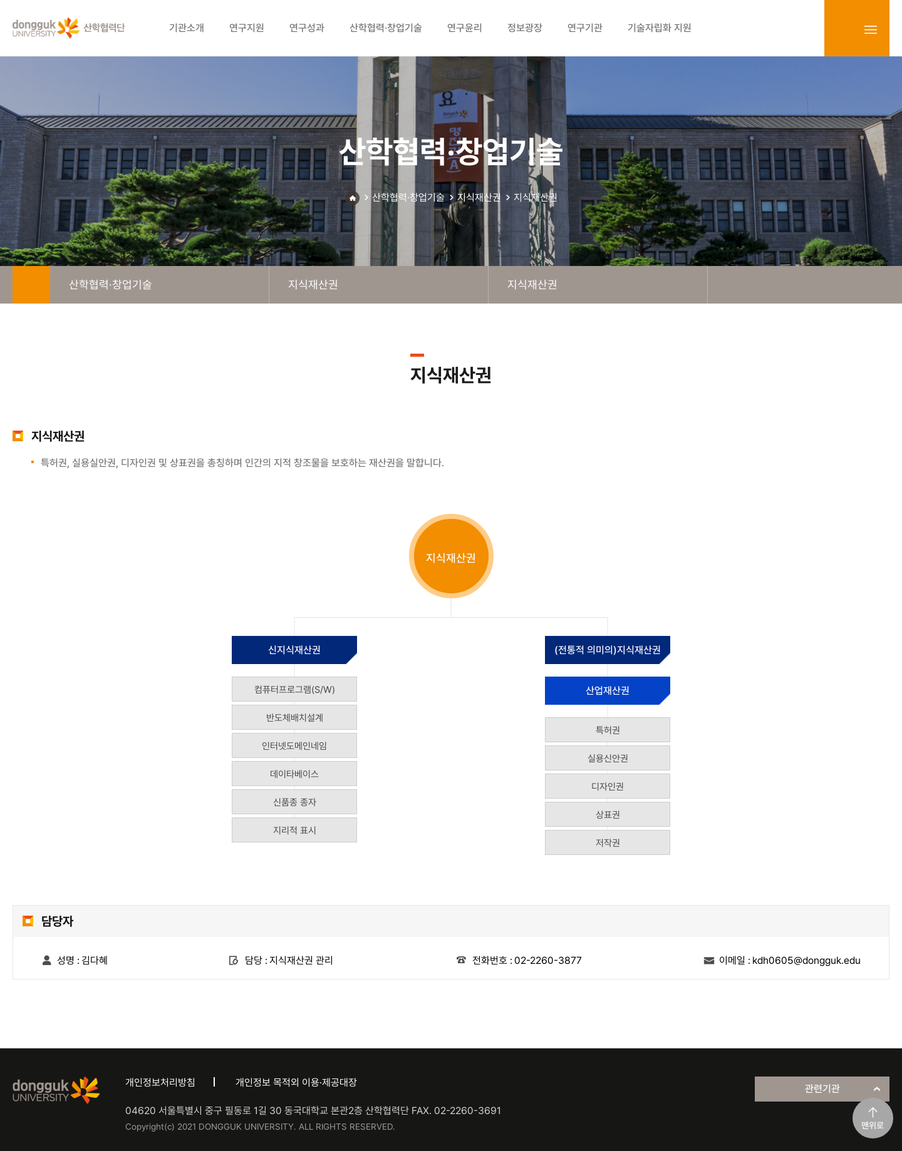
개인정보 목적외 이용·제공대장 (296, 1082)
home (31, 285)
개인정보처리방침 (160, 1082)
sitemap (870, 29)
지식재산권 (479, 197)
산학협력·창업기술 (408, 197)
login (843, 29)
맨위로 (872, 1125)
